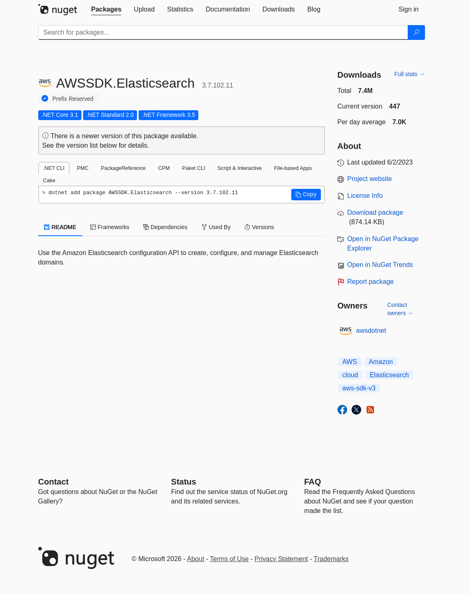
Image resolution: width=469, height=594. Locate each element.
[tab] (106, 9)
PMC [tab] (82, 168)
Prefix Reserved (73, 98)
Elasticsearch (389, 374)
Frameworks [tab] (109, 227)
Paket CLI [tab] (193, 168)
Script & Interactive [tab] (240, 168)
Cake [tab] (49, 180)
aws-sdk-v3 (359, 388)
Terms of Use (229, 558)
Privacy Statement (281, 558)
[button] (306, 194)
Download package (375, 212)
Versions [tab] (259, 227)
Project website (369, 178)
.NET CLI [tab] (54, 168)
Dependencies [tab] (165, 227)
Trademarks (331, 558)
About (195, 558)
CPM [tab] (163, 168)
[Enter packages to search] (223, 32)
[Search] (416, 32)
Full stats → (410, 74)
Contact (53, 481)
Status (183, 481)
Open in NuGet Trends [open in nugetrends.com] (380, 264)
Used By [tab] (216, 227)
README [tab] (60, 227)
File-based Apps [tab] (293, 168)
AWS (349, 361)
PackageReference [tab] (123, 168)
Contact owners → (400, 309)
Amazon (381, 361)
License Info (365, 195)
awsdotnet (371, 330)
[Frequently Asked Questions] (312, 481)
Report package (370, 281)
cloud (350, 374)
